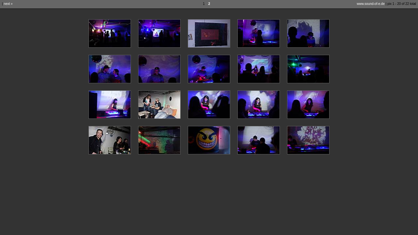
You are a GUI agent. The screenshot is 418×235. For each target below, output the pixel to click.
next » (8, 4)
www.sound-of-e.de (371, 4)
